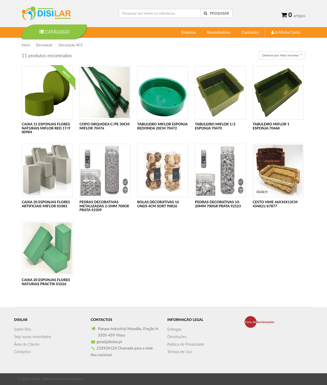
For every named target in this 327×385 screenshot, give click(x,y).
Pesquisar (216, 13)
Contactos (250, 32)
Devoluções (177, 336)
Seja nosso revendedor (32, 336)
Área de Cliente (27, 344)
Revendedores (218, 32)
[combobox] (282, 55)
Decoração (44, 45)
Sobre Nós (22, 329)
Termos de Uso (179, 351)
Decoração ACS (71, 45)
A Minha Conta (285, 32)
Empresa (188, 32)
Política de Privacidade (185, 344)
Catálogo (54, 31)
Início (26, 45)
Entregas (174, 329)
